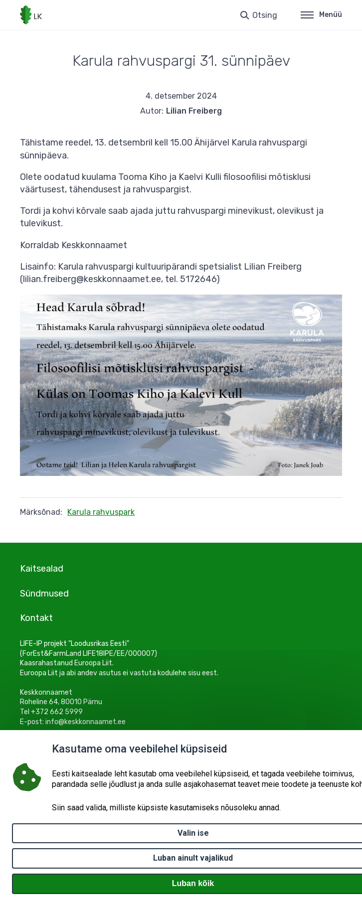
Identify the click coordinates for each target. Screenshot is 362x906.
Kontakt (36, 617)
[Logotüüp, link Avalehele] (31, 14)
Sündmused (44, 593)
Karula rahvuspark (101, 512)
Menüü (321, 14)
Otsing (264, 15)
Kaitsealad (41, 568)
